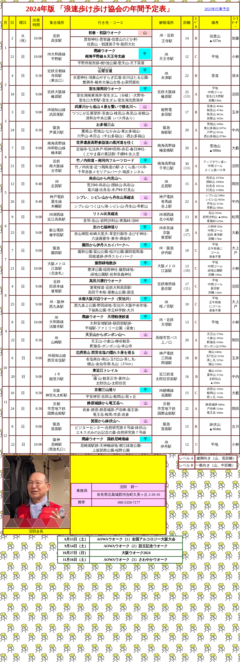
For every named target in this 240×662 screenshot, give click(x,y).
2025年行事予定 (217, 9)
